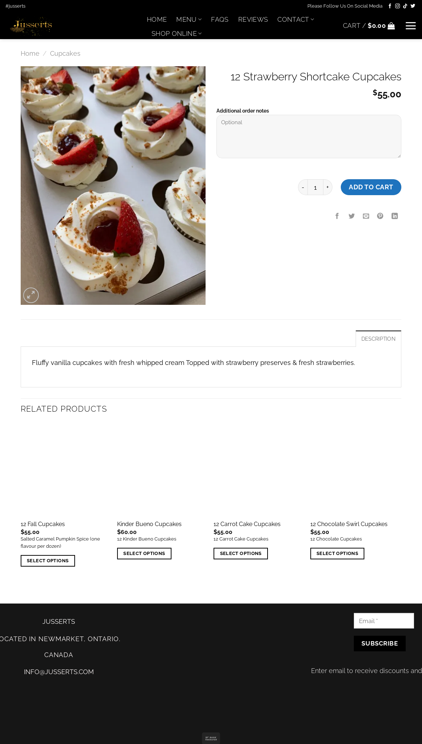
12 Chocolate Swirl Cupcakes (349, 524)
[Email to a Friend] (365, 216)
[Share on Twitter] (351, 216)
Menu (189, 19)
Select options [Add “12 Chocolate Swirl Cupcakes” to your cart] (337, 553)
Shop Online (177, 33)
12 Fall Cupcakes (43, 524)
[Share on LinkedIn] (394, 216)
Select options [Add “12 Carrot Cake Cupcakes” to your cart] (241, 553)
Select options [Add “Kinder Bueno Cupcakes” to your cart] (144, 553)
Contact (295, 19)
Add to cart (371, 187)
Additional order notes (242, 111)
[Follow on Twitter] (412, 6)
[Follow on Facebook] (390, 6)
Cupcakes (65, 53)
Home (157, 19)
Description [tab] (378, 339)
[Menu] (411, 26)
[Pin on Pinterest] (380, 216)
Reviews (253, 19)
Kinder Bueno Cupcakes (149, 524)
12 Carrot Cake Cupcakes (247, 524)
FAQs (219, 19)
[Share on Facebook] (337, 216)
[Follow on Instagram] (397, 6)
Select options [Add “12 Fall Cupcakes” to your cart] (48, 560)
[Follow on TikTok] (405, 6)
